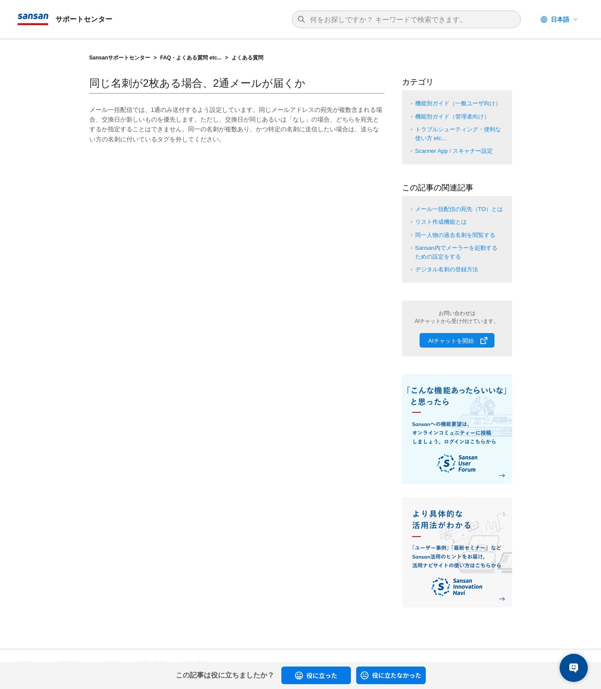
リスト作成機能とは (441, 222)
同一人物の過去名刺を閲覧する (455, 235)
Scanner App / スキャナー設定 (454, 151)
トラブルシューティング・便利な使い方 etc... (458, 133)
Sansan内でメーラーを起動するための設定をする (456, 252)
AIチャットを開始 (451, 340)
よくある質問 (247, 58)
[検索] (411, 20)
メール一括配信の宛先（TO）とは (459, 209)
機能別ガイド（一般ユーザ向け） (458, 103)
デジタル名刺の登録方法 (446, 269)
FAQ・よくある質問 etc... (190, 58)
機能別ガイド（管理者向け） (452, 116)
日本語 (560, 19)
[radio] (316, 675)
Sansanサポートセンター (120, 58)
